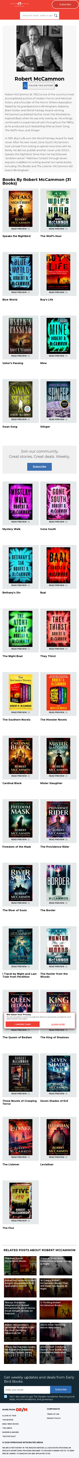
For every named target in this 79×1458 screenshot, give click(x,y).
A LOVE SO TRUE (9, 1416)
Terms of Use (53, 1414)
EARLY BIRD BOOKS (10, 1424)
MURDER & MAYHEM (10, 1432)
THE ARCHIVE (7, 1420)
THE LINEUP (7, 1428)
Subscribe (65, 4)
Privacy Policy (54, 1418)
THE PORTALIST (9, 1436)
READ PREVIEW (20, 229)
